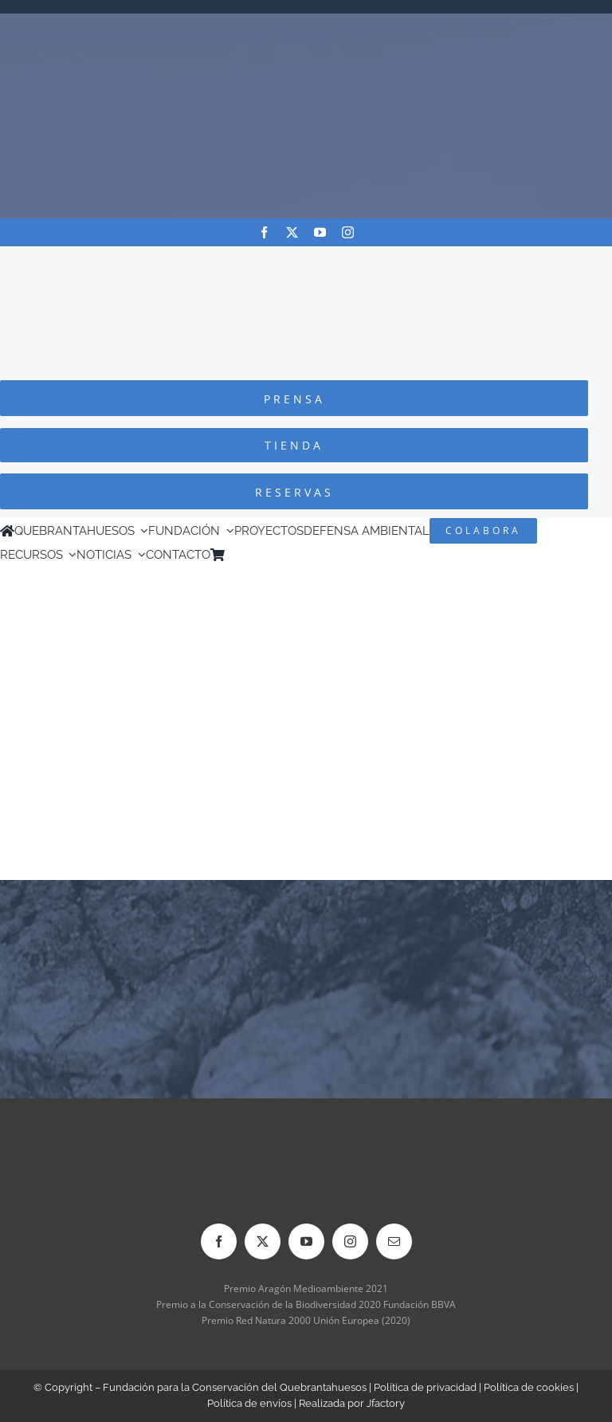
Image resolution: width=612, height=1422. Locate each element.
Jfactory (386, 1403)
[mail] (394, 1241)
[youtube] (320, 232)
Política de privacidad (425, 1387)
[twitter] (292, 232)
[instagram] (348, 232)
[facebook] (264, 232)
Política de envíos (249, 1403)
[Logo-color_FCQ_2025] (306, 261)
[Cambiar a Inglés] (254, 554)
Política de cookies (529, 1387)
